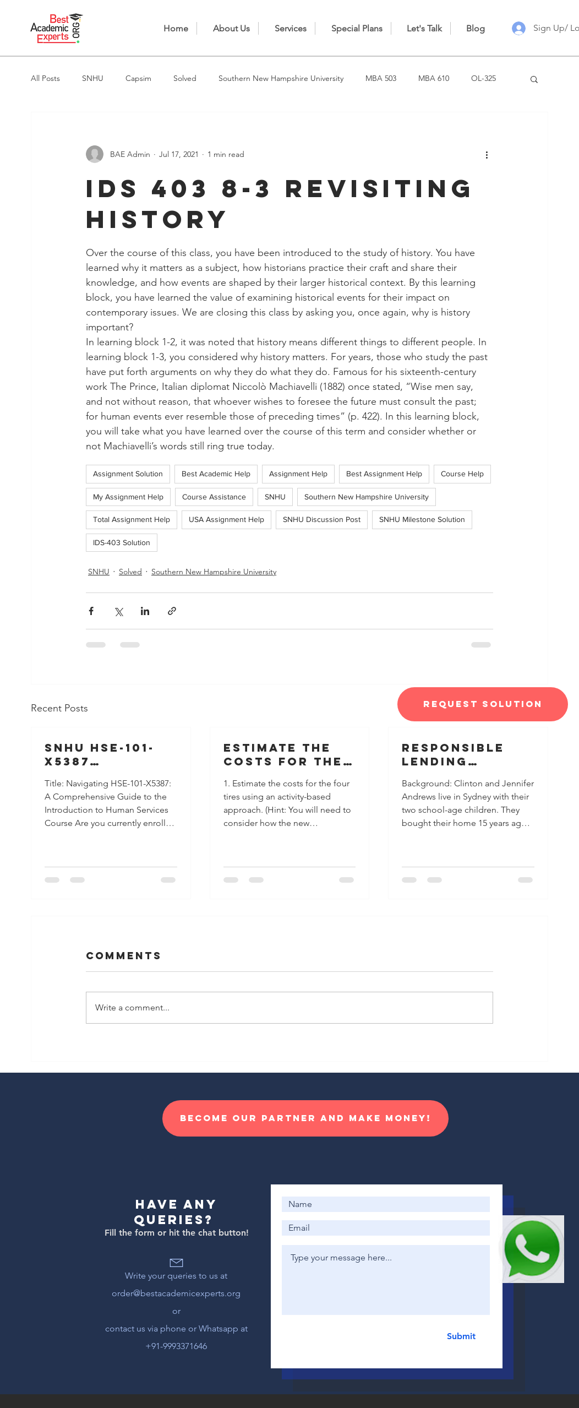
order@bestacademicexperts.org (176, 1293)
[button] (534, 78)
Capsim (138, 78)
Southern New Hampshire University (281, 78)
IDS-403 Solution (121, 542)
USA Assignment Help (226, 519)
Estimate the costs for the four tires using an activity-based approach (286, 754)
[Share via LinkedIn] (145, 611)
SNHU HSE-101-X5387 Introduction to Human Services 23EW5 (109, 754)
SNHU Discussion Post (321, 519)
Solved (184, 78)
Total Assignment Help (131, 519)
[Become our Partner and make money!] (305, 1118)
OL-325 (483, 78)
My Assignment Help (128, 496)
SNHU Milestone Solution (422, 519)
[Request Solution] (482, 704)
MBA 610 (433, 78)
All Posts (45, 78)
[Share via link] (172, 611)
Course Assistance (214, 496)
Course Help (462, 473)
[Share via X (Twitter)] (118, 611)
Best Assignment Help (384, 473)
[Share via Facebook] (91, 611)
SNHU (92, 78)
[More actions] (486, 154)
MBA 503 (380, 78)
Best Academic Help (216, 473)
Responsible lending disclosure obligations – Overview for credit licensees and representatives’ (466, 754)
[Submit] (461, 1336)
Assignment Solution (128, 473)
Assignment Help (298, 473)
